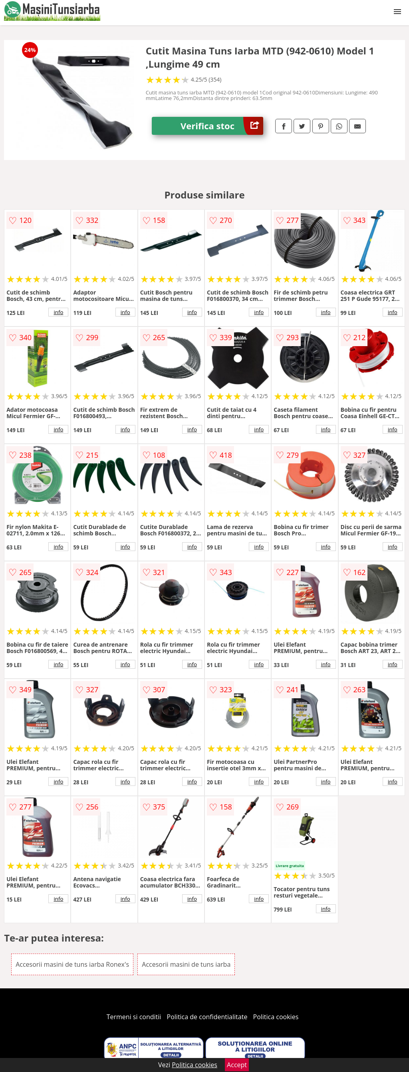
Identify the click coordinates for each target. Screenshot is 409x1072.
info (58, 312)
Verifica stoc (222, 126)
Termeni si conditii (134, 1016)
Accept (237, 1064)
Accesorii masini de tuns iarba (186, 964)
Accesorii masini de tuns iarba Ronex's (72, 964)
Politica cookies (276, 1016)
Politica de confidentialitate (207, 1016)
